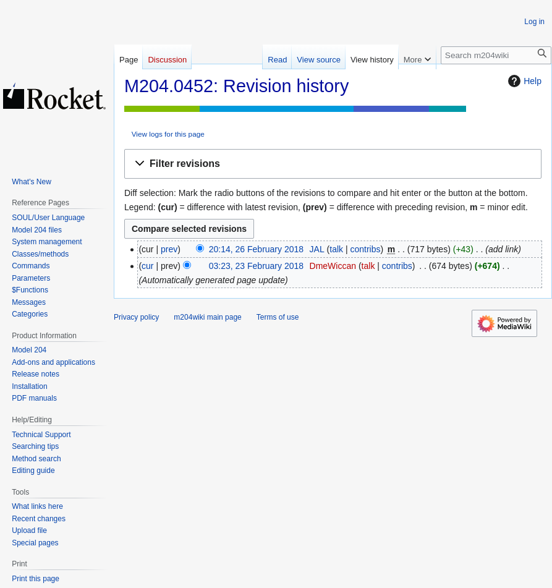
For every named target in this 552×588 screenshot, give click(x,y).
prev (169, 249)
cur (147, 266)
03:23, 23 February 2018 (256, 266)
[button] (333, 164)
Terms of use (278, 317)
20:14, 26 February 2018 (256, 249)
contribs (365, 249)
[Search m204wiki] (496, 55)
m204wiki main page (207, 317)
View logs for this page (168, 134)
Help (523, 81)
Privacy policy (136, 317)
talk (336, 249)
